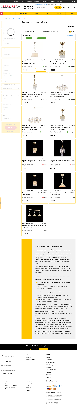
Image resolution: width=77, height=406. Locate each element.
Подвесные (7, 52)
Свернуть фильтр (29, 31)
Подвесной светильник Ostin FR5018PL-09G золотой (59, 95)
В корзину (40, 70)
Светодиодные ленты (51, 369)
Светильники (16, 18)
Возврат (23, 1)
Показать (11, 127)
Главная (4, 18)
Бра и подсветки (49, 361)
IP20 (6, 98)
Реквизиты (28, 387)
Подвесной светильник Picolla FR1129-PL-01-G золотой (32, 95)
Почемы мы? (29, 383)
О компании (30, 381)
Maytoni (6, 109)
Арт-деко (7, 63)
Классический (8, 68)
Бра (6, 33)
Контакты (59, 1)
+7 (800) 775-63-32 (27, 7)
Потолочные (7, 54)
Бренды (53, 1)
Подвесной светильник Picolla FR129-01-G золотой (62, 161)
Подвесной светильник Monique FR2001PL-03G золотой (32, 63)
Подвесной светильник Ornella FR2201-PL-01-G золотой (60, 128)
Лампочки (48, 367)
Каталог (1, 13)
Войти (73, 1)
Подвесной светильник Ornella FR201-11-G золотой (34, 194)
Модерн (6, 70)
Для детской (49, 374)
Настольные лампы (9, 38)
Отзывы (29, 1)
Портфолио (28, 385)
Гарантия (16, 1)
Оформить (43, 349)
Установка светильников (11, 385)
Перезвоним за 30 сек (41, 4)
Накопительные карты (31, 359)
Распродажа (28, 357)
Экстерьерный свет (50, 366)
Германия (7, 118)
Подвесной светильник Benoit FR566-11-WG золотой (62, 194)
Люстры (7, 35)
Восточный (7, 65)
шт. (31, 349)
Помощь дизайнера (10, 388)
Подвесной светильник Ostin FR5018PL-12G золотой (31, 128)
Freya (6, 107)
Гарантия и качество (10, 387)
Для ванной (48, 377)
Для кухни (48, 372)
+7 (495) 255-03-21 (27, 8)
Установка (36, 1)
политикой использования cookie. (54, 399)
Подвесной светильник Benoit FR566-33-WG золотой (34, 226)
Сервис (7, 381)
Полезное (28, 390)
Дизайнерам (45, 1)
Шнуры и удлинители (51, 370)
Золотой (29, 38)
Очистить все (70, 35)
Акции (28, 355)
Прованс (7, 73)
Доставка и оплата (6, 1)
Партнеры (28, 392)
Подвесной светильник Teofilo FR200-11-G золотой (34, 161)
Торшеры (7, 43)
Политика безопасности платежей (54, 392)
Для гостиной (49, 375)
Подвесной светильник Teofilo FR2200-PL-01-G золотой (60, 63)
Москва (31, 5)
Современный (8, 75)
